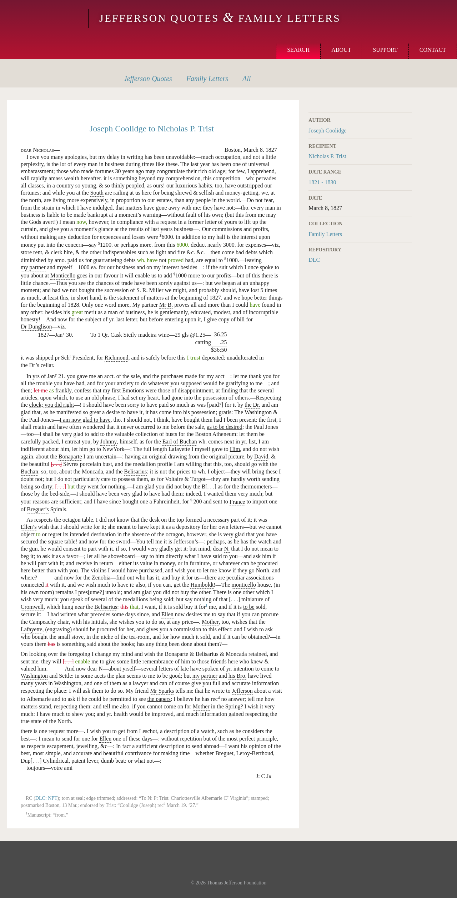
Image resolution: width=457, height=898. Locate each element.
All (246, 78)
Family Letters (325, 234)
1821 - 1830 (322, 182)
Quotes (148, 78)
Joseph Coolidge (327, 130)
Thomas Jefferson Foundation (236, 883)
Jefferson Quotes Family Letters (220, 18)
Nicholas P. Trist (327, 156)
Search (298, 50)
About (341, 50)
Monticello (43, 18)
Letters (207, 78)
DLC (314, 260)
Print (407, 104)
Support (385, 50)
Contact (433, 50)
